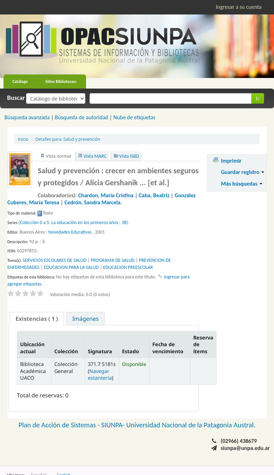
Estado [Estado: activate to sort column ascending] (130, 351)
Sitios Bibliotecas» (61, 81)
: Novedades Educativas (68, 232)
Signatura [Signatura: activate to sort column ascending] (100, 351)
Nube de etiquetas (134, 117)
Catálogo (20, 81)
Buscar (16, 97)
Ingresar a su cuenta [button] (239, 7)
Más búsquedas (241, 183)
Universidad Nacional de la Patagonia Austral (190, 425)
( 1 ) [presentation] (37, 319)
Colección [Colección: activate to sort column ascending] (66, 351)
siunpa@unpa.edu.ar (245, 448)
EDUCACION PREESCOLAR (128, 267)
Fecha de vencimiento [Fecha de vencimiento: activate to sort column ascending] (167, 347)
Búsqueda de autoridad (81, 117)
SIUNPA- (113, 425)
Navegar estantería (100, 374)
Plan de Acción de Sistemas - (60, 425)
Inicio (23, 139)
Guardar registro (242, 172)
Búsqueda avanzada (27, 117)
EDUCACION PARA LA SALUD (71, 267)
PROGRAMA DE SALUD (112, 260)
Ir (258, 98)
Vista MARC (95, 156)
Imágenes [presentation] (85, 319)
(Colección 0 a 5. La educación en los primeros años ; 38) (73, 223)
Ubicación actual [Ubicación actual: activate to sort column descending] (32, 347)
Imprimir (231, 160)
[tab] (37, 318)
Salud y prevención (67, 139)
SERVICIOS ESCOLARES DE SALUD (54, 260)
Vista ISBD (129, 156)
